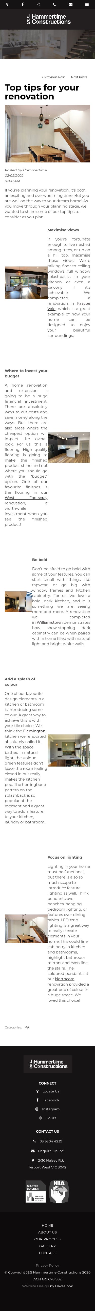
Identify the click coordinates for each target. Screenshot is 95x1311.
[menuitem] (47, 1225)
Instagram (51, 1109)
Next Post (78, 77)
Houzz (51, 1118)
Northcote (64, 978)
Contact (47, 1253)
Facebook (51, 1100)
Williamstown (50, 622)
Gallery (47, 1246)
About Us (47, 1232)
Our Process (47, 1239)
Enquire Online (51, 1151)
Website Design (35, 1286)
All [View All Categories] (27, 1027)
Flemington (34, 731)
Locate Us (51, 1091)
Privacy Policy (47, 1265)
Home (47, 1225)
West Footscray (26, 497)
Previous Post (54, 77)
